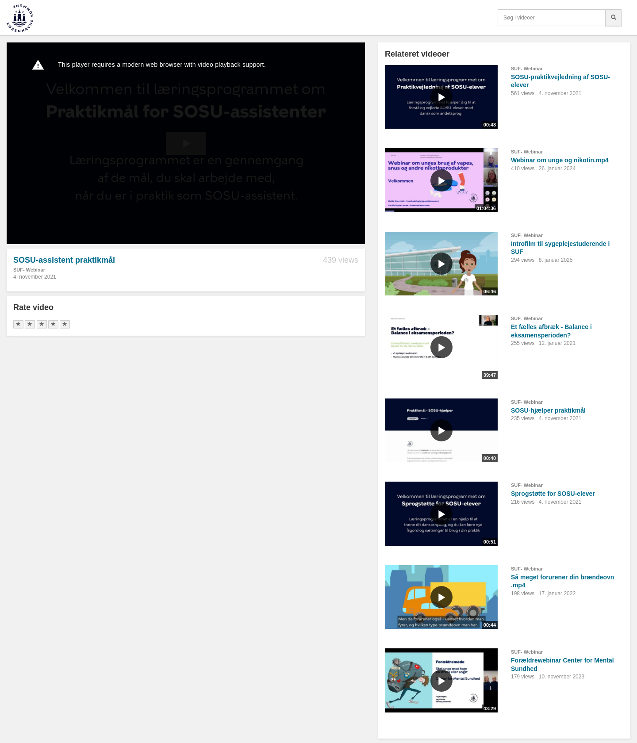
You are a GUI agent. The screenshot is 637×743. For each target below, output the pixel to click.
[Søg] (613, 17)
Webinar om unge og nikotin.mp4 (560, 160)
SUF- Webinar (29, 269)
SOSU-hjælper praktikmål (548, 410)
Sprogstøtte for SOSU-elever (553, 493)
